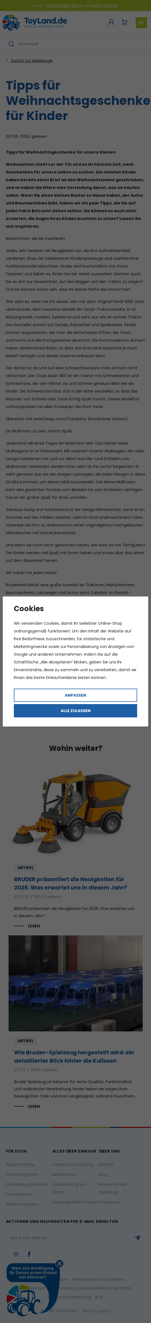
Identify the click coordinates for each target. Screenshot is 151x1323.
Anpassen (75, 695)
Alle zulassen (76, 711)
